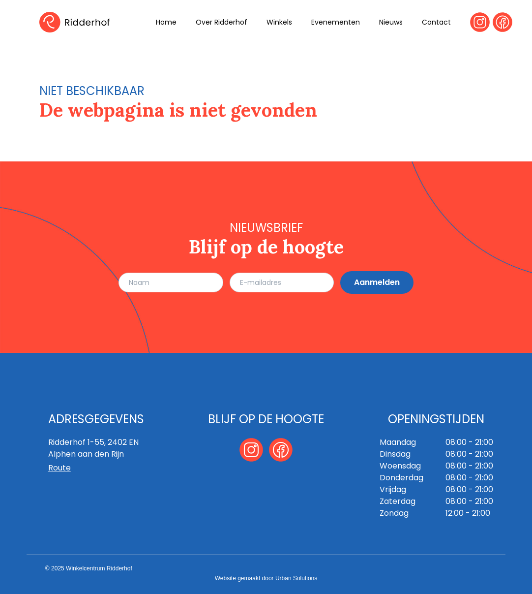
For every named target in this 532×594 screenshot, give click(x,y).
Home (166, 22)
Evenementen (335, 22)
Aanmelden (377, 282)
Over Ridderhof (221, 22)
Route (59, 467)
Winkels (279, 22)
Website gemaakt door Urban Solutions (266, 578)
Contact (436, 22)
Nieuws (391, 22)
